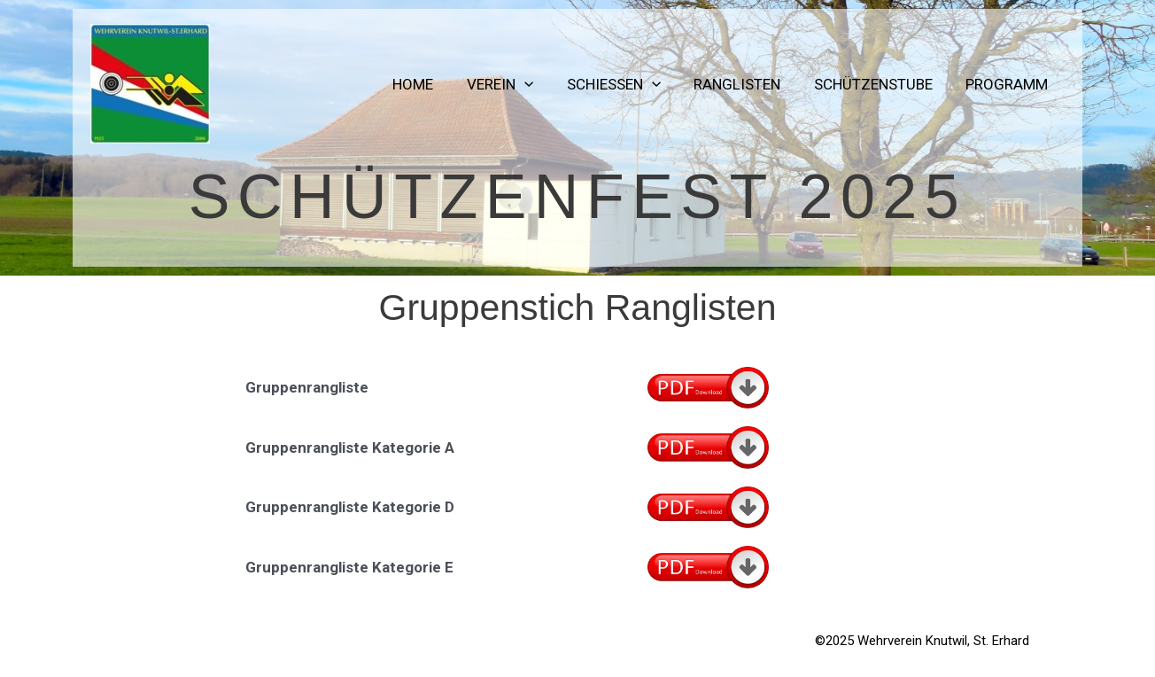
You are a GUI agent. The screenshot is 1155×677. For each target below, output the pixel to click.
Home (430, 84)
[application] (538, 84)
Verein (514, 84)
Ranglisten (745, 84)
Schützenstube (877, 84)
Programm (1008, 84)
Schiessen (624, 84)
